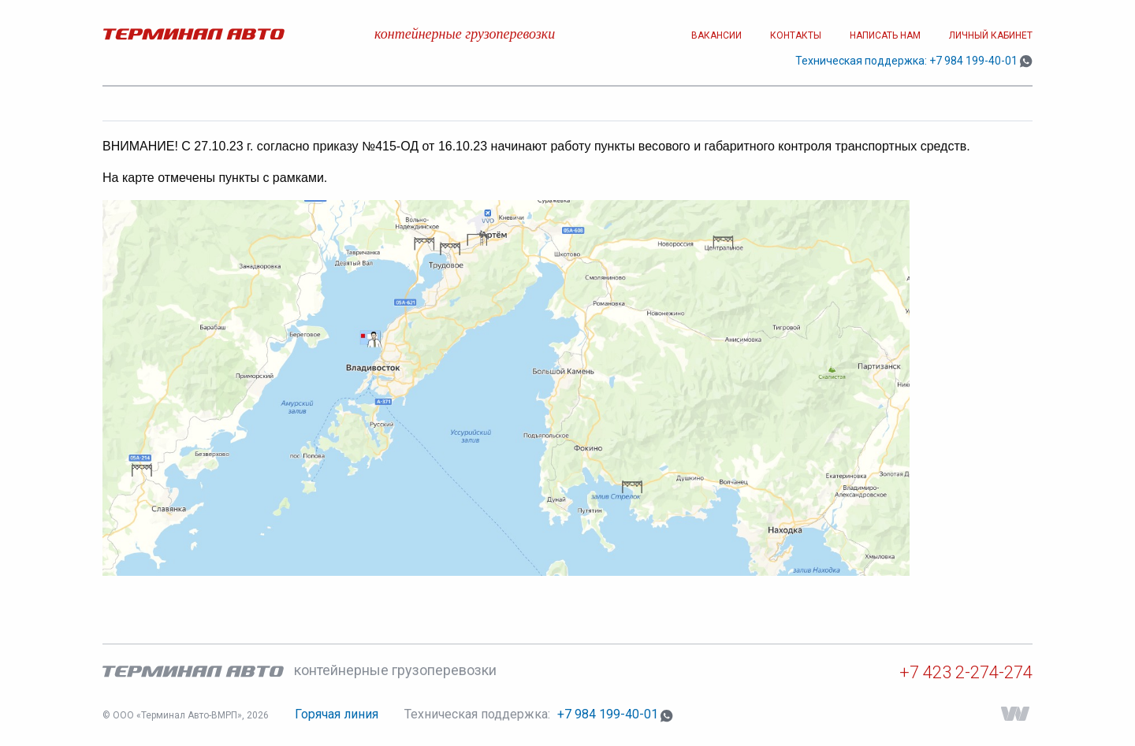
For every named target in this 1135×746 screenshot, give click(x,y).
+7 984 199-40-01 (973, 60)
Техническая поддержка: (478, 714)
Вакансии (716, 35)
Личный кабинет (991, 35)
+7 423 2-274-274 (966, 672)
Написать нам (885, 35)
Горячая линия (336, 714)
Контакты (795, 35)
